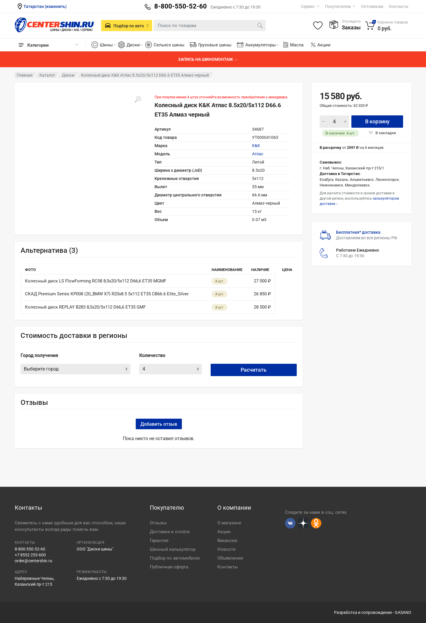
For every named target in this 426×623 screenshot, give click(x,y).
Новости (226, 549)
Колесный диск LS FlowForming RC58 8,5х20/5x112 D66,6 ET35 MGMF (95, 281)
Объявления (230, 558)
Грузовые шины (215, 45)
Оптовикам (372, 6)
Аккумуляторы (262, 45)
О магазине (229, 523)
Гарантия (159, 540)
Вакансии (227, 540)
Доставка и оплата (169, 531)
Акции (324, 45)
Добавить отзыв (158, 424)
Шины (107, 45)
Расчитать (253, 370)
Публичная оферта (169, 567)
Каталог (47, 75)
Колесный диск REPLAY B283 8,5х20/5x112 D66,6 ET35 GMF (85, 307)
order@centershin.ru (33, 560)
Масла (292, 45)
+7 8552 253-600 (30, 555)
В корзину (377, 121)
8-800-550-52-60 (30, 549)
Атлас (257, 153)
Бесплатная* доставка (358, 232)
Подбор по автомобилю (175, 558)
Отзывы (158, 523)
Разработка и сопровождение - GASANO (372, 612)
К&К (256, 145)
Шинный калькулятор (172, 549)
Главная (25, 75)
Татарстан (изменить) (45, 6)
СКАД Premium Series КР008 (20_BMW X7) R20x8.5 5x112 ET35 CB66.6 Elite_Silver (107, 294)
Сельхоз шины (169, 45)
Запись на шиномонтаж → (208, 59)
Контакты (398, 6)
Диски (134, 45)
